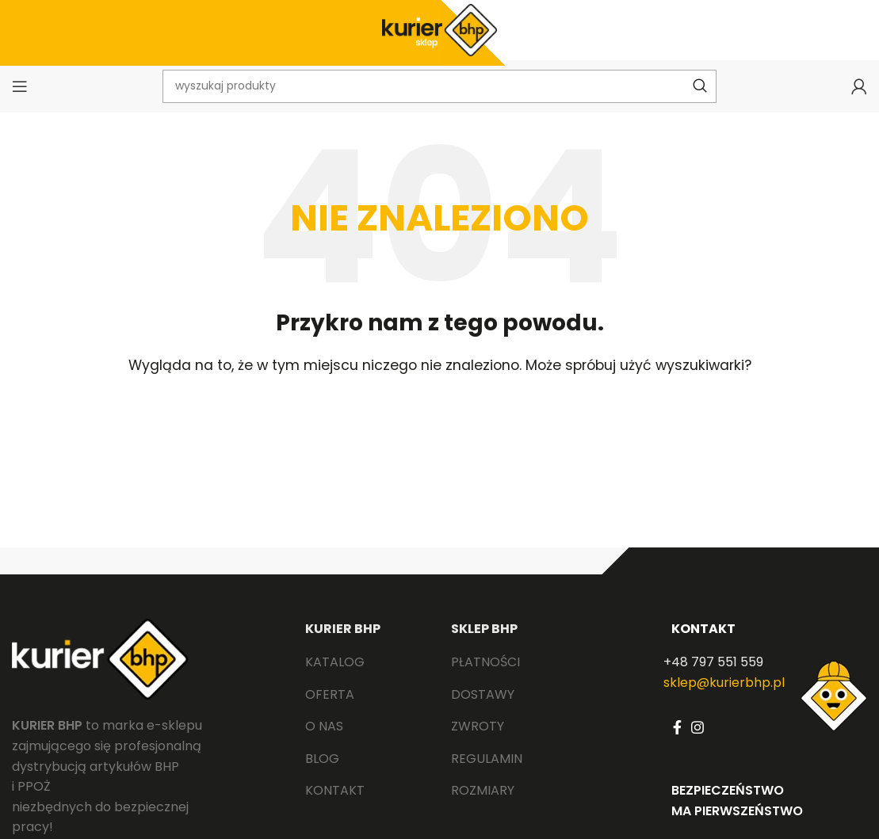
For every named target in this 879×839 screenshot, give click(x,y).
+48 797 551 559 (713, 676)
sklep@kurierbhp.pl (724, 697)
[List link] (366, 676)
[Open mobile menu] (20, 99)
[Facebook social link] (677, 741)
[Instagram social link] (697, 741)
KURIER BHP (342, 644)
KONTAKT (703, 644)
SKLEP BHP (484, 644)
